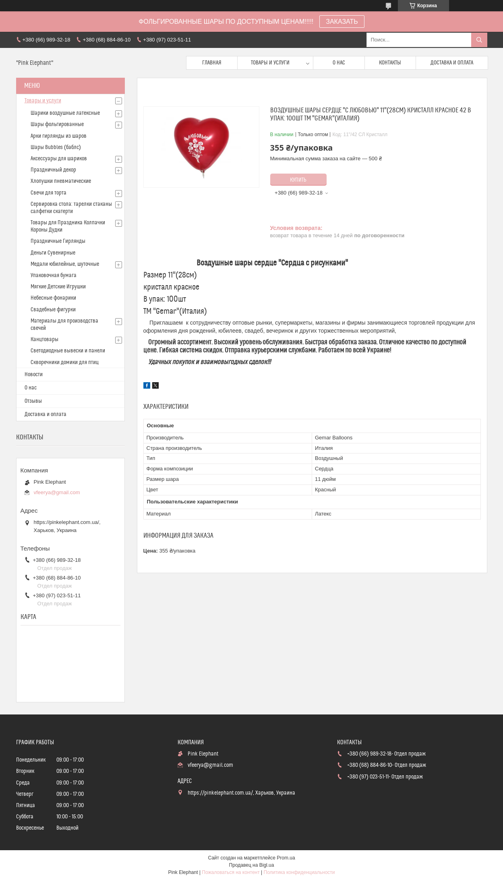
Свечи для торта (48, 193)
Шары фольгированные (57, 124)
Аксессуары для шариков (59, 158)
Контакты (390, 63)
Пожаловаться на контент (230, 872)
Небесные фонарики (53, 298)
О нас (339, 63)
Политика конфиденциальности (299, 872)
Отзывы (33, 401)
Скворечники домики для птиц (65, 362)
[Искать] (479, 40)
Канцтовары (44, 339)
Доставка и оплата (452, 63)
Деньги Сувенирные (53, 253)
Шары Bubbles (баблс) (56, 147)
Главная (211, 63)
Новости (34, 374)
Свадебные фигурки (53, 309)
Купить (298, 180)
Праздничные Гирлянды (58, 241)
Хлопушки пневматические (61, 181)
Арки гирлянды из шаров (59, 136)
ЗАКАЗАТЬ (342, 21)
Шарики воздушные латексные (65, 113)
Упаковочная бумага (54, 275)
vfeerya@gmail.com (57, 492)
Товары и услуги (270, 63)
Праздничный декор (53, 170)
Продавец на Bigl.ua (251, 865)
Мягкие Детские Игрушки (58, 287)
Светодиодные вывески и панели (68, 351)
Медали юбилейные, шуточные (65, 264)
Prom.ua (286, 858)
